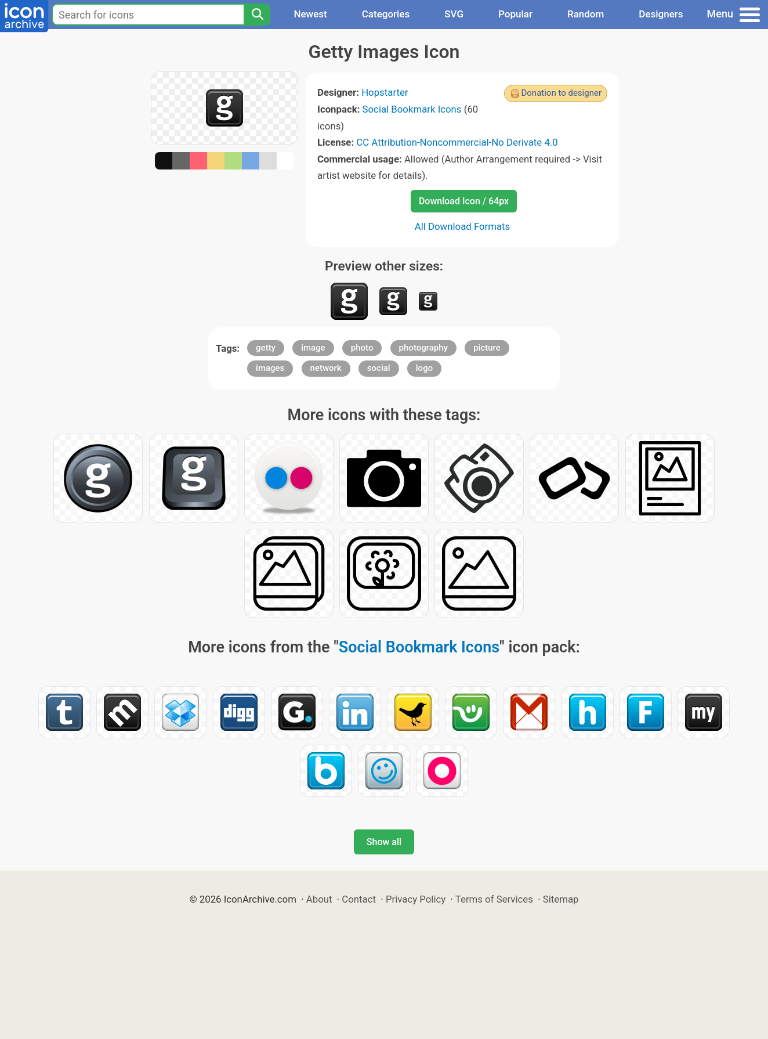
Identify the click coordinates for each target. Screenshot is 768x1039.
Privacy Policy (415, 899)
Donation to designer (561, 93)
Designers (661, 14)
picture (487, 347)
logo (424, 368)
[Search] (257, 14)
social (378, 368)
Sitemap (561, 899)
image (313, 347)
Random (585, 14)
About (319, 899)
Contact (359, 899)
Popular (515, 14)
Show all (384, 841)
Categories (386, 14)
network (326, 368)
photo (362, 347)
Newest (310, 14)
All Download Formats (462, 226)
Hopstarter (384, 92)
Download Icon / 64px (464, 201)
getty (266, 347)
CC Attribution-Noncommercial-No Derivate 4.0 (456, 142)
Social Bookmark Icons (412, 109)
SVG (453, 14)
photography (423, 347)
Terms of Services (494, 899)
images (270, 368)
